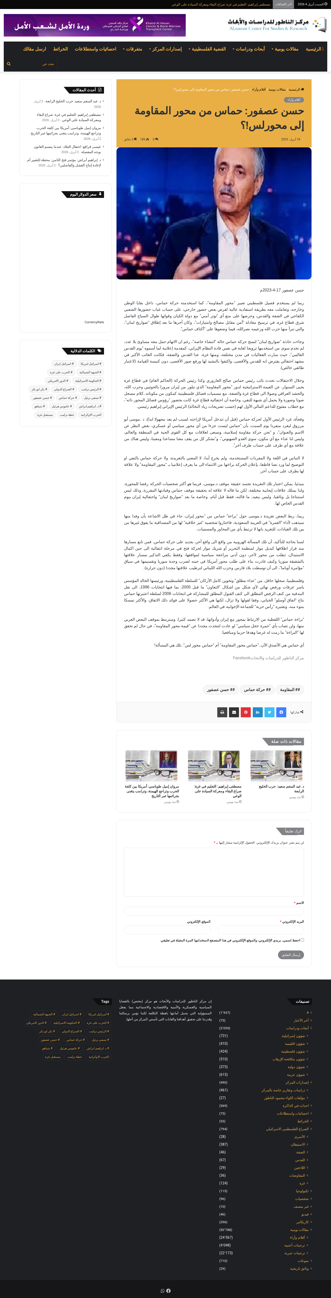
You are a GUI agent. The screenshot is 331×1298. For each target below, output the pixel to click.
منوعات (303, 1261)
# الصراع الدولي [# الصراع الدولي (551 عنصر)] (64, 389)
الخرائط (60, 49)
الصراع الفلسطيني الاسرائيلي (287, 1129)
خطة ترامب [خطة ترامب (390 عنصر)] (67, 415)
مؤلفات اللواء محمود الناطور (284, 1098)
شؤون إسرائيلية (293, 1036)
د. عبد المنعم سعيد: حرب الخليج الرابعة (73, 101)
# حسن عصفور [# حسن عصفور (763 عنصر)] (42, 398)
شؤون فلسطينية (293, 1051)
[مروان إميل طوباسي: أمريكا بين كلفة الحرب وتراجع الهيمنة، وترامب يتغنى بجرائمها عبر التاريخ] (151, 765)
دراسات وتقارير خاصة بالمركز (283, 1090)
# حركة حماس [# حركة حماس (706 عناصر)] (68, 398)
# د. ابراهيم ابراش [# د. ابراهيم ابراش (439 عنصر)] (90, 406)
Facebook (241, 658)
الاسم (299, 903)
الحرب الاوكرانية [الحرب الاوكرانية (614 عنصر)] (91, 415)
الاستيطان (298, 1144)
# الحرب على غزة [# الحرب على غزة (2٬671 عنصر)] (61, 372)
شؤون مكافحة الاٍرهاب (288, 1059)
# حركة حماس (256, 689)
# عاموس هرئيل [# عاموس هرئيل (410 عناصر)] (62, 406)
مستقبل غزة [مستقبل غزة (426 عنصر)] (45, 415)
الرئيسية (315, 49)
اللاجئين (299, 1168)
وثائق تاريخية (299, 1268)
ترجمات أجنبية (294, 1245)
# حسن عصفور (219, 689)
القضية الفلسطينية (209, 49)
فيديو (305, 1214)
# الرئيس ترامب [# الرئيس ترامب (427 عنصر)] (91, 389)
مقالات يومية (286, 49)
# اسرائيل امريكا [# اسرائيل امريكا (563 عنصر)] (91, 364)
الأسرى (299, 1137)
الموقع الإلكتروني (198, 921)
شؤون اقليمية (295, 1044)
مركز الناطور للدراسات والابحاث (277, 658)
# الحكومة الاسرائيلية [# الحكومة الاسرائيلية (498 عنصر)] (88, 381)
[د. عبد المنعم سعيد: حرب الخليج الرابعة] (276, 765)
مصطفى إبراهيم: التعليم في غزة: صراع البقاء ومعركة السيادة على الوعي (221, 4)
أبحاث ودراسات (250, 49)
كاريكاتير (302, 1222)
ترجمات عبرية (294, 1253)
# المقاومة (289, 689)
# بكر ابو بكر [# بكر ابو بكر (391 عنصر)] (39, 389)
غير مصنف (301, 1206)
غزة (302, 1183)
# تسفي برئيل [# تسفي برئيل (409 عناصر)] (92, 398)
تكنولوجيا (302, 1191)
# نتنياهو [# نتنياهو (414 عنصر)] (39, 406)
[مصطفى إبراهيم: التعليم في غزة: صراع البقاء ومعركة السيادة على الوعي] (214, 765)
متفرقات (134, 49)
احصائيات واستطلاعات (95, 49)
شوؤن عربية (296, 1075)
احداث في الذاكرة (296, 1106)
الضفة (300, 1152)
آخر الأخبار (301, 1020)
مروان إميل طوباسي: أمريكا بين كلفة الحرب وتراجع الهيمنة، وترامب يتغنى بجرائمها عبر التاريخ (152, 791)
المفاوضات (297, 1175)
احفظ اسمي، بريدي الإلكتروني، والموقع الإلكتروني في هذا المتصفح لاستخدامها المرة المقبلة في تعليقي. (230, 940)
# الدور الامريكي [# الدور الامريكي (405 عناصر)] (58, 381)
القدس (300, 1160)
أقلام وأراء (259, 89)
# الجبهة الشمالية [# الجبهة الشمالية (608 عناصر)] (90, 372)
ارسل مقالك (34, 49)
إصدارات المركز (167, 49)
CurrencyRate (94, 322)
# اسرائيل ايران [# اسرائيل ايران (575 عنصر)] (64, 364)
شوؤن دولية (296, 1067)
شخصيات (302, 1199)
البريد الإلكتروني (292, 921)
